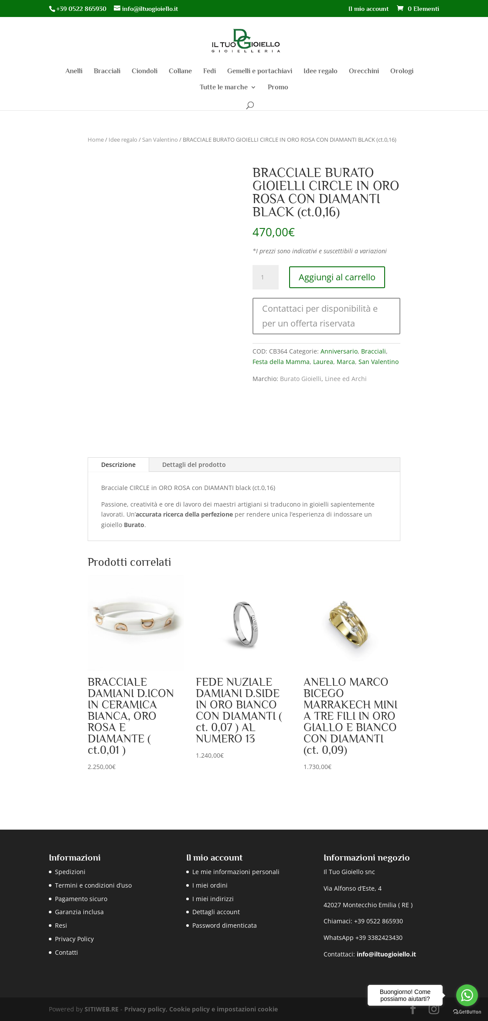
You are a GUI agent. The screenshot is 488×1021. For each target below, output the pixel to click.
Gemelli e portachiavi (259, 71)
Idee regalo (321, 71)
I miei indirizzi (213, 899)
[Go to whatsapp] (467, 995)
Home (96, 139)
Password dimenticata (224, 925)
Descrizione (118, 464)
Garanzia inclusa (79, 912)
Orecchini (364, 71)
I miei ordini (210, 885)
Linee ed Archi (346, 378)
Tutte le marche (224, 87)
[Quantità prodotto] (266, 277)
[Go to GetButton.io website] (467, 1012)
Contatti (66, 952)
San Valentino (160, 139)
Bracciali (107, 71)
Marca (346, 361)
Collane (180, 71)
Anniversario (339, 351)
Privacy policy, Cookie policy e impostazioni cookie (201, 1009)
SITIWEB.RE (102, 1009)
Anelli (73, 71)
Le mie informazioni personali (236, 872)
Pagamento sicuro (81, 899)
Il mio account (368, 8)
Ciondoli (144, 71)
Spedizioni (70, 872)
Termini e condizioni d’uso (93, 885)
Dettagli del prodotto (194, 464)
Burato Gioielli (300, 378)
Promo (278, 87)
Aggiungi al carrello (337, 277)
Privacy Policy (74, 939)
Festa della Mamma (281, 361)
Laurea (323, 361)
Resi (61, 925)
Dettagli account (216, 912)
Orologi (401, 71)
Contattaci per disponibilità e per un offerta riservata (320, 316)
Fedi (209, 71)
